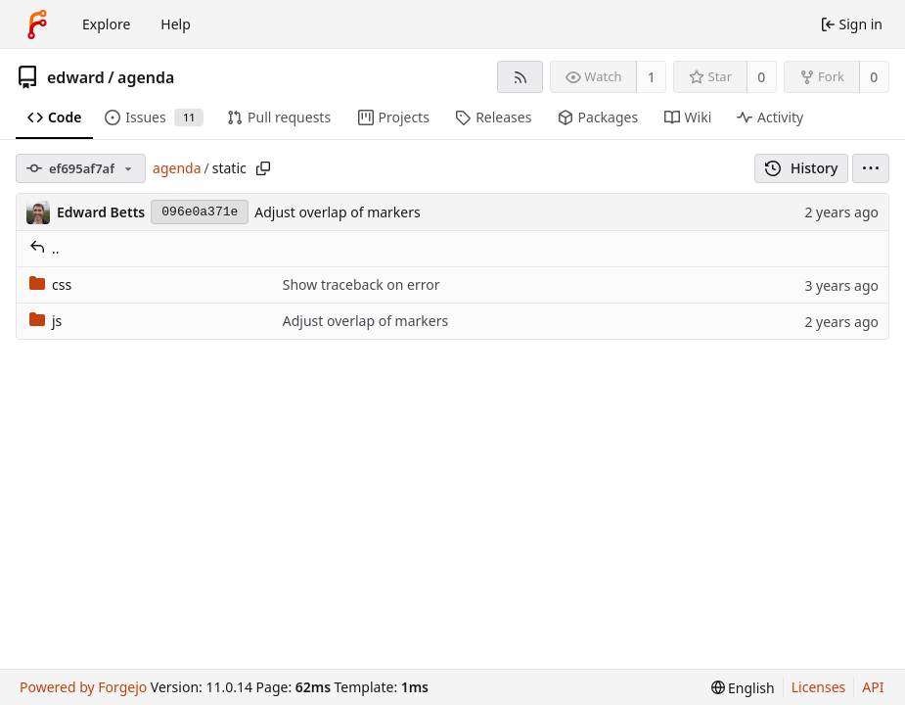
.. (44, 248)
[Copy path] (263, 168)
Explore (106, 24)
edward (76, 77)
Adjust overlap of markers (337, 212)
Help (175, 24)
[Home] (37, 24)
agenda (145, 77)
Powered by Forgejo (83, 687)
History (801, 168)
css (50, 284)
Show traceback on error (361, 284)
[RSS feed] (520, 77)
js (45, 320)
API (872, 687)
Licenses (819, 687)
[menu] (870, 168)
